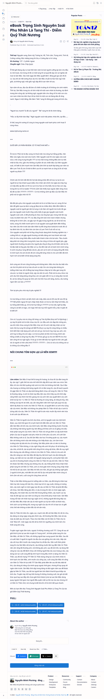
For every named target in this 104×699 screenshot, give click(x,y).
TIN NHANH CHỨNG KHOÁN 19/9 (86, 89)
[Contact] (4, 39)
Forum (65, 682)
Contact (79, 680)
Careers (93, 687)
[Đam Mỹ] (23, 649)
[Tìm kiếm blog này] (38, 3)
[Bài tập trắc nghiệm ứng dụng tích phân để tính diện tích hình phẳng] (86, 27)
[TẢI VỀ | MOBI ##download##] (24, 611)
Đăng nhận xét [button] (39, 665)
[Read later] (60, 41)
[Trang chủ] (4, 10)
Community (67, 680)
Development (53, 682)
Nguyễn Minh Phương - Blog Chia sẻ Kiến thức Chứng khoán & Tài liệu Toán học (42, 695)
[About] (4, 35)
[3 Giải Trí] (61, 8)
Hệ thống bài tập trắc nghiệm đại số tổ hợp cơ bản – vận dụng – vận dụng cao (87, 59)
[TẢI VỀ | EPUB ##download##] (51, 605)
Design (51, 680)
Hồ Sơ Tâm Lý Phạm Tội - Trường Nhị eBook (87, 70)
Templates (52, 687)
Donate (79, 685)
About (93, 680)
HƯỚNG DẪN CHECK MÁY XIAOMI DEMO (86, 80)
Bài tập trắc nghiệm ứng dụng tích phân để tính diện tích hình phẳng (87, 43)
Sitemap (93, 685)
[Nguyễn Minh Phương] (23, 41)
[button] (3, 3)
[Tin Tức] (96, 86)
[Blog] (94, 76)
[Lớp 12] (95, 39)
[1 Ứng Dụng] (42, 8)
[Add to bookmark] (99, 21)
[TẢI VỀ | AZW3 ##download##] (24, 605)
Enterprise (52, 685)
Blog (64, 687)
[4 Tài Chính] (70, 8)
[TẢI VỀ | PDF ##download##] (50, 611)
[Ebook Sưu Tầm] (34, 649)
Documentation (82, 682)
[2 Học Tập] (52, 8)
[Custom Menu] (4, 29)
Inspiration (66, 685)
